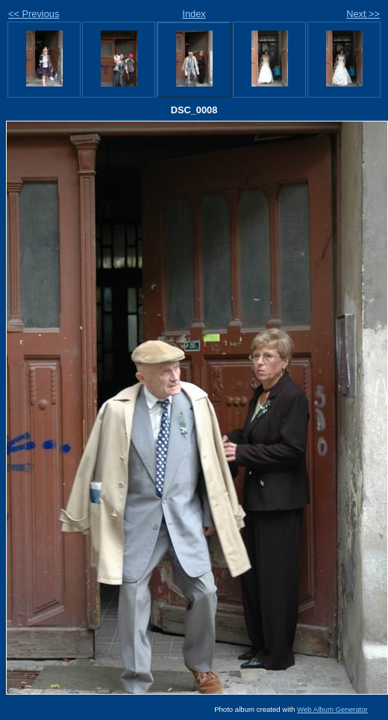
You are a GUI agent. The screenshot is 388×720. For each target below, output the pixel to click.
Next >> (363, 13)
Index (193, 13)
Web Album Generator (332, 709)
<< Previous (33, 13)
